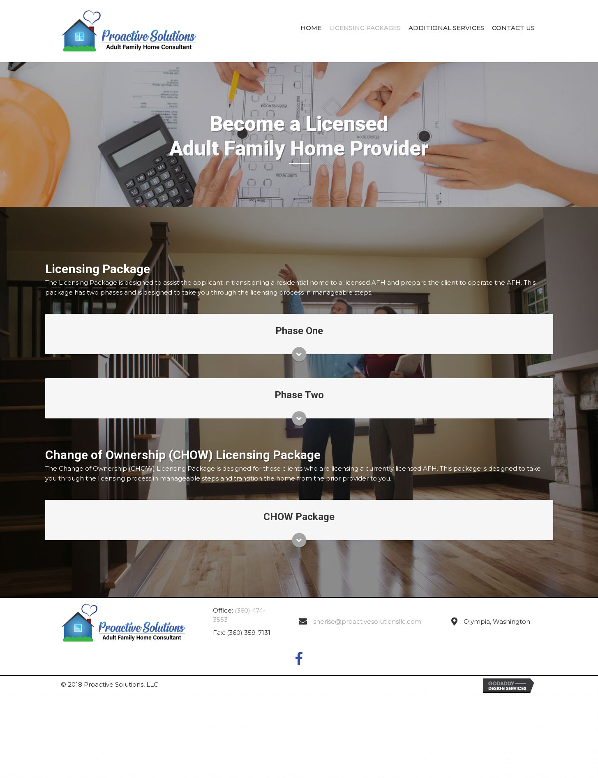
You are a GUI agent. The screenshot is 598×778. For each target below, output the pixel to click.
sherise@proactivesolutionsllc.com (367, 621)
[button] (299, 660)
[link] (311, 30)
